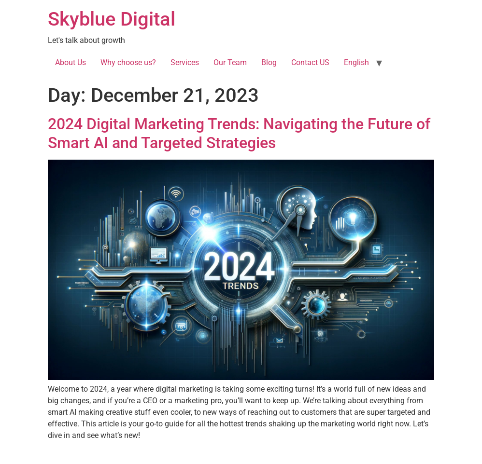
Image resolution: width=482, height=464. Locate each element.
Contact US (310, 62)
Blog (269, 62)
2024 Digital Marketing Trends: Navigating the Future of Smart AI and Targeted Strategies (239, 133)
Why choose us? (128, 62)
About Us (70, 62)
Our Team (230, 62)
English (356, 62)
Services (184, 62)
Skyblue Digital (111, 19)
